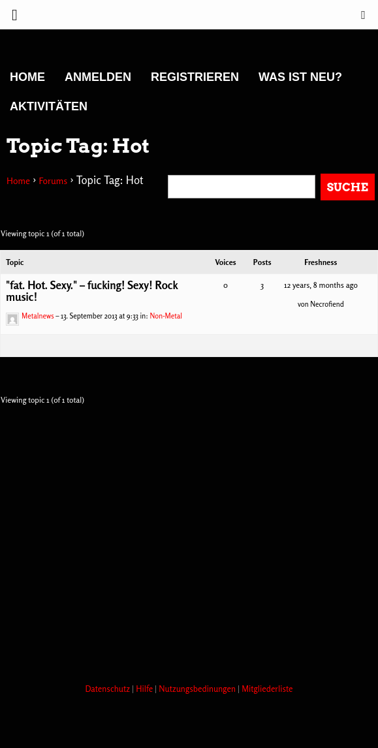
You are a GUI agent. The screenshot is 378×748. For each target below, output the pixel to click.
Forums (53, 180)
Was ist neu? (300, 77)
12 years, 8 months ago (321, 285)
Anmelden (98, 77)
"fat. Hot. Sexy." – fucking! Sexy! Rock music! (92, 291)
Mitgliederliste (267, 688)
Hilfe (145, 688)
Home (27, 77)
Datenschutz (108, 688)
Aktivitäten (48, 106)
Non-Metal (166, 315)
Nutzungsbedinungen (198, 688)
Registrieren (195, 77)
